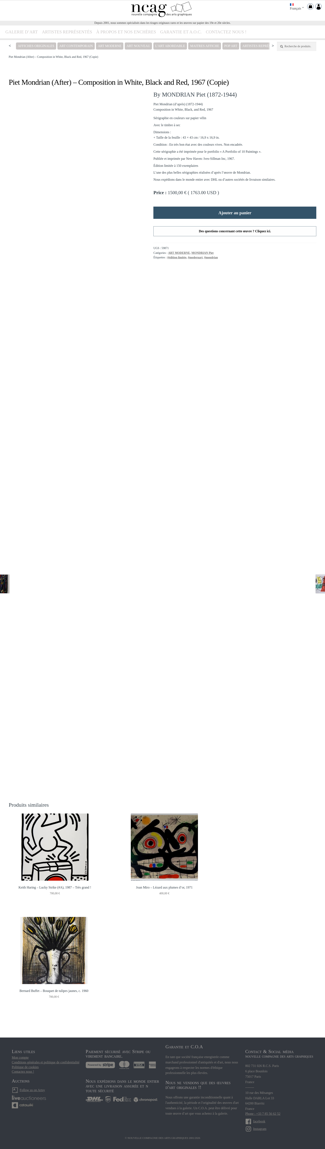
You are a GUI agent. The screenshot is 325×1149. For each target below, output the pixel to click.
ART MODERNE (109, 46)
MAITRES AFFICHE (204, 46)
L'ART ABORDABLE (170, 46)
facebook (259, 1112)
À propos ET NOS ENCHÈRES (126, 31)
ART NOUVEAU (138, 46)
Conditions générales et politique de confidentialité (46, 1053)
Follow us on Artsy (32, 1081)
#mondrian (211, 257)
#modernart (195, 257)
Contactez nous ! (226, 31)
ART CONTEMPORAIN (76, 46)
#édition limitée (176, 257)
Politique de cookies (25, 1058)
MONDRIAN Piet (203, 252)
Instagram (259, 1120)
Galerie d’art (21, 31)
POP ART (230, 46)
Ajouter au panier (234, 212)
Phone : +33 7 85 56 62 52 (262, 1105)
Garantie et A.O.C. (181, 31)
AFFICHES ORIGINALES (36, 46)
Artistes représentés (67, 31)
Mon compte (20, 1048)
